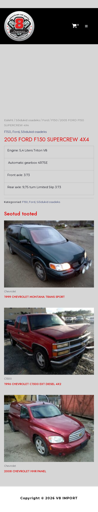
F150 (54, 120)
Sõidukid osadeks (28, 120)
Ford (45, 120)
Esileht (8, 120)
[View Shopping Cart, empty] (74, 26)
